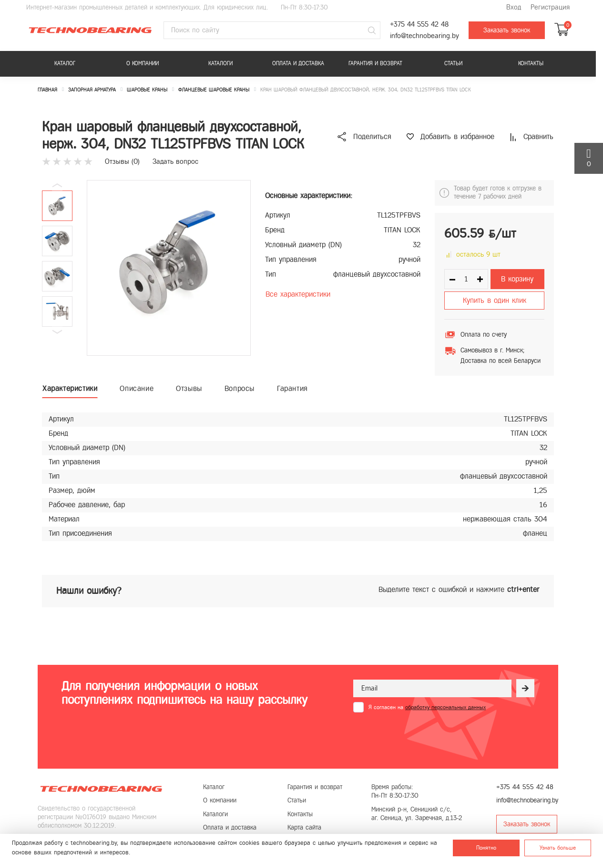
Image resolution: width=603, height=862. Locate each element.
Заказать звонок (506, 30)
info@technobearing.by (424, 36)
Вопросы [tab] (240, 388)
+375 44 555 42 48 (419, 24)
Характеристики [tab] (69, 388)
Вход (513, 7)
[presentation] (425, 735)
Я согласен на (427, 707)
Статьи (453, 63)
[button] (57, 332)
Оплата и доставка (298, 63)
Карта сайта (304, 827)
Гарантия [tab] (292, 388)
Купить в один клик (494, 300)
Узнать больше (558, 848)
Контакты (530, 63)
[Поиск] (372, 30)
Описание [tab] (136, 388)
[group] (168, 267)
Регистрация (550, 7)
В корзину (517, 279)
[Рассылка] (525, 688)
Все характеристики (298, 294)
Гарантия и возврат (375, 63)
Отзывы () (122, 161)
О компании (142, 63)
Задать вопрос (175, 161)
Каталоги (220, 63)
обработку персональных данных (445, 707)
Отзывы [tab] (189, 388)
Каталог (64, 63)
